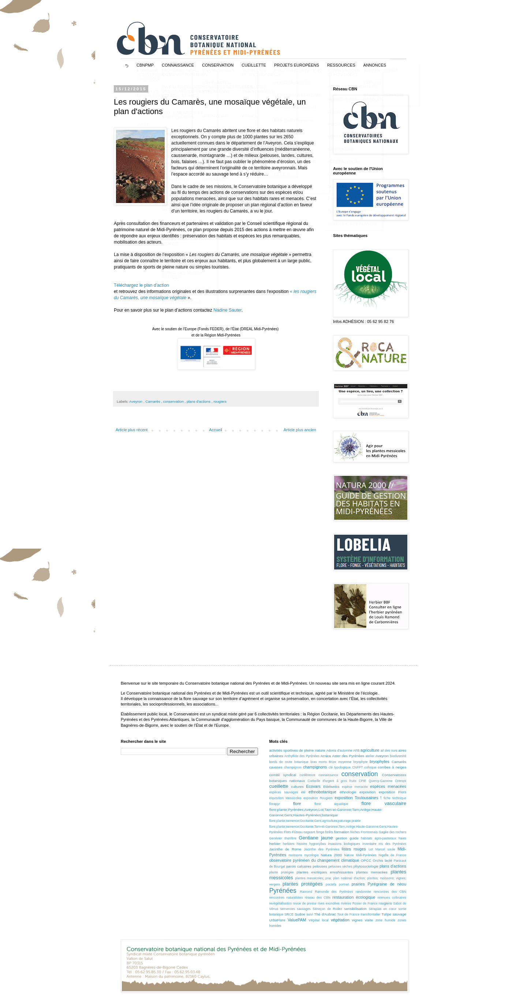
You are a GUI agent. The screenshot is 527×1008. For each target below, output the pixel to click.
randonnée (363, 892)
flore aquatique (331, 804)
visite (369, 920)
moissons (295, 855)
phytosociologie (366, 866)
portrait (344, 884)
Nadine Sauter (227, 310)
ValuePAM (297, 920)
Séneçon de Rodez (327, 909)
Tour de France (348, 914)
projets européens (296, 65)
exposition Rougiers (318, 798)
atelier (370, 756)
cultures (297, 787)
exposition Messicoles (285, 798)
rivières (346, 903)
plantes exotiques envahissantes (325, 872)
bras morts (318, 762)
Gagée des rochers (392, 832)
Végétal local (318, 920)
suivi (309, 914)
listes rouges (354, 849)
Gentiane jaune (316, 837)
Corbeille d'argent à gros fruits (331, 781)
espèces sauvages (283, 792)
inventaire (369, 844)
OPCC (366, 860)
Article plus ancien (300, 430)
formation (341, 832)
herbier (275, 844)
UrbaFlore (277, 920)
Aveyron (136, 401)
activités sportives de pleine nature (297, 750)
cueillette (278, 786)
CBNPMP (145, 65)
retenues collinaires (391, 897)
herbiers (289, 844)
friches (355, 832)
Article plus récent (131, 430)
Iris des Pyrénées (392, 844)
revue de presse (305, 903)
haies (402, 838)
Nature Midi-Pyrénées (360, 855)
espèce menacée (355, 787)
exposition (367, 792)
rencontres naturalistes (286, 897)
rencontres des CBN (390, 892)
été (303, 792)
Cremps (400, 781)
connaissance (328, 775)
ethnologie (348, 792)
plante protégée (281, 872)
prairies (358, 884)
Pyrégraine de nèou (387, 884)
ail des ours (389, 750)
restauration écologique (353, 897)
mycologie (311, 855)
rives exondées (329, 903)
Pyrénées (282, 890)
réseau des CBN (317, 897)
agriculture (369, 750)
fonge (320, 832)
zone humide (385, 920)
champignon (293, 767)
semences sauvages (295, 909)
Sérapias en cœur (382, 909)
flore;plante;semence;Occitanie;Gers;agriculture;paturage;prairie (315, 821)
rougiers (220, 401)
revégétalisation (280, 903)
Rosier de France (365, 903)
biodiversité (398, 756)
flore (297, 803)
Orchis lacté (382, 860)
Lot (371, 849)
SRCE (288, 914)
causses (276, 767)
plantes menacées (372, 872)
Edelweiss (331, 787)
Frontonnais (369, 832)
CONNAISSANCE (178, 65)
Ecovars (313, 786)
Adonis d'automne (339, 750)
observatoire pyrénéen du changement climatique (314, 860)
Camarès (153, 401)
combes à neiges (392, 767)
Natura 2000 (331, 855)
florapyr (274, 804)
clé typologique (340, 767)
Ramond (306, 892)
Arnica (326, 756)
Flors (287, 832)
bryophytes (379, 761)
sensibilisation (355, 909)
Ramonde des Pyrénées (334, 892)
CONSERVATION (217, 65)
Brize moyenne (340, 762)
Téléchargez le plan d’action (141, 285)
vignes (357, 920)
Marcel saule (385, 849)
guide (354, 838)
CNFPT (357, 767)
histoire (302, 844)
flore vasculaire (384, 803)
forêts (329, 832)
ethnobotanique (322, 792)
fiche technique (395, 798)
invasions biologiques (344, 844)
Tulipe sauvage (394, 914)
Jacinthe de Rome (285, 849)
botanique (301, 762)
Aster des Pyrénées (348, 756)
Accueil (215, 430)
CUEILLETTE (254, 65)
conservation (174, 401)
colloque (371, 767)
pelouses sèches (340, 866)
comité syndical (282, 775)
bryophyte (361, 762)
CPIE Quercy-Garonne (376, 781)
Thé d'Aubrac (325, 914)
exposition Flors (392, 792)
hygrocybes (317, 844)
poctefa (331, 884)
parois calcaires (298, 866)
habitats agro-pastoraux (378, 838)
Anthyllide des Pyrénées (301, 756)
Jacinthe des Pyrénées (321, 849)
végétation (340, 920)
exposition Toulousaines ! (357, 798)
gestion (341, 838)
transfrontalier (370, 914)
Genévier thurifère (282, 838)
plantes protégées (303, 884)
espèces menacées (388, 786)
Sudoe (300, 914)
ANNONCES (374, 65)
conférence (307, 775)
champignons (315, 767)
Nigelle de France (392, 855)
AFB (356, 750)
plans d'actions (199, 401)
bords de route (280, 762)
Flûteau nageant (303, 832)
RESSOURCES (341, 65)
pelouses (320, 866)
